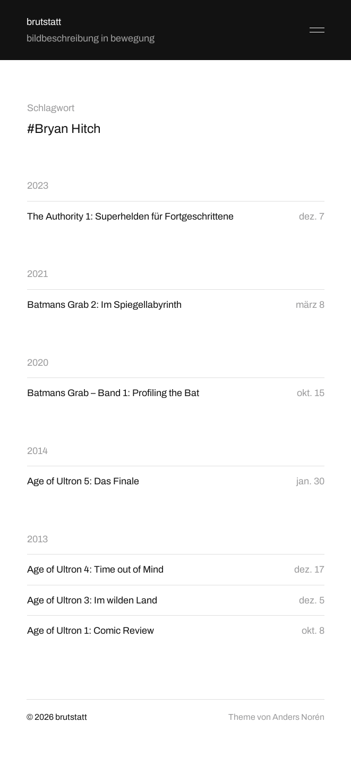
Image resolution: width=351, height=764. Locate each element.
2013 (37, 539)
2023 (37, 185)
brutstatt (44, 21)
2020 (37, 362)
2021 (37, 273)
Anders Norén (298, 716)
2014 (37, 451)
